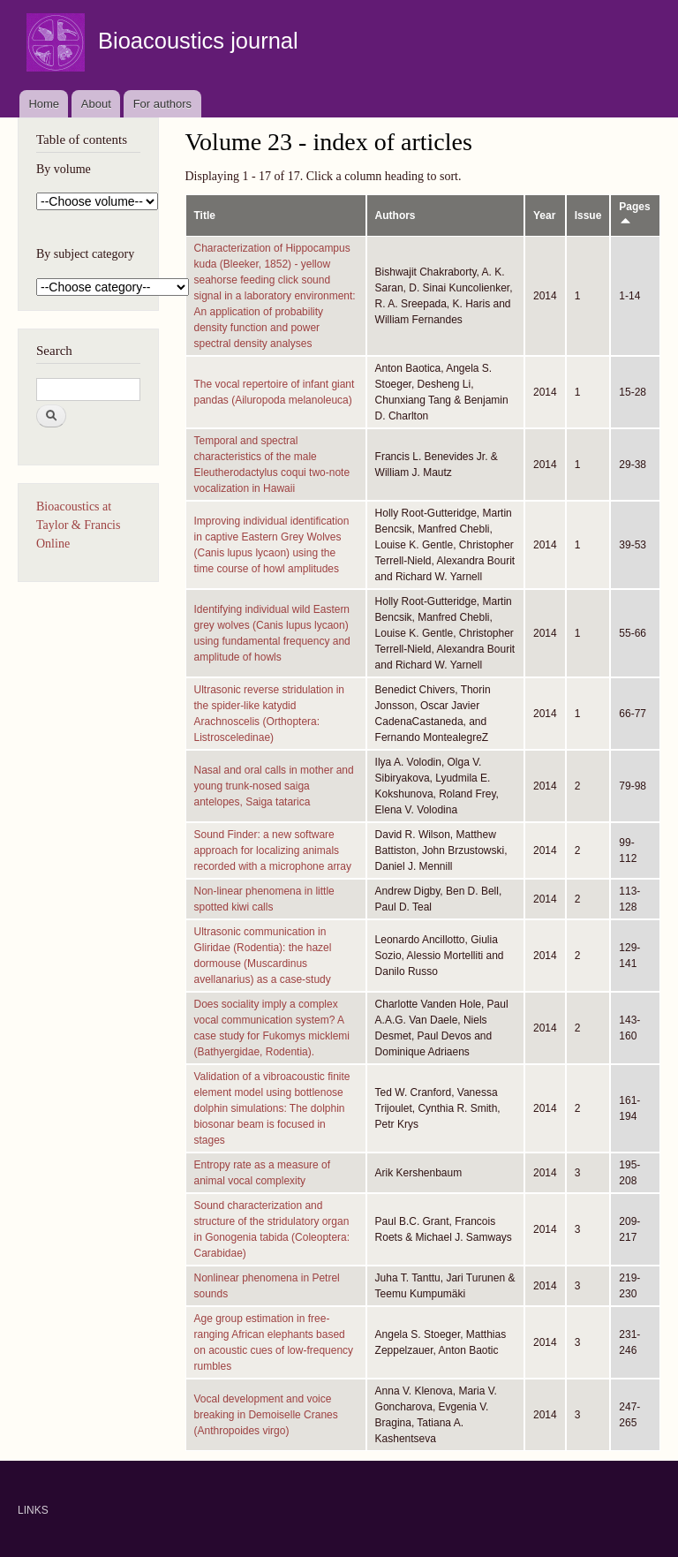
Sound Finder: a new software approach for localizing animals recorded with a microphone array (273, 850)
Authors (395, 215)
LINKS (33, 1510)
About (96, 103)
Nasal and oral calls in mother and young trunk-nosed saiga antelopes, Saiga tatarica (274, 786)
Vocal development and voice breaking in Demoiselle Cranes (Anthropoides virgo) (266, 1415)
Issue (588, 215)
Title (204, 215)
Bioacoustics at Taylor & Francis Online (78, 525)
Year (544, 215)
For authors (162, 103)
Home (43, 103)
